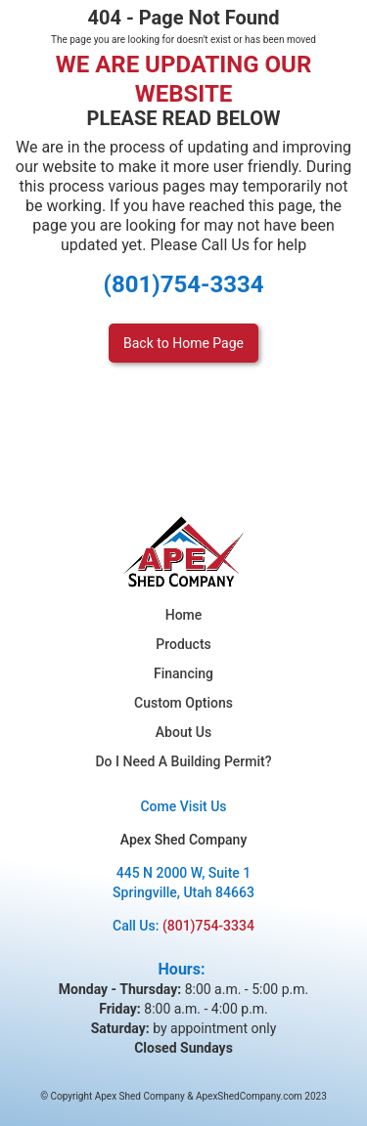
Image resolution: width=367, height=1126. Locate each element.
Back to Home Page (183, 343)
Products (183, 644)
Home (184, 615)
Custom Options (183, 703)
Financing (183, 673)
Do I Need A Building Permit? (183, 761)
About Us (183, 732)
